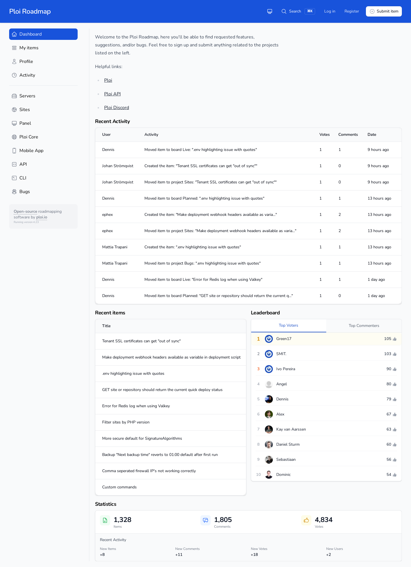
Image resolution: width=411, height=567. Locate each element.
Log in (329, 11)
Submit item (383, 11)
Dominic (283, 474)
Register (351, 11)
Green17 (283, 338)
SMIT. (281, 354)
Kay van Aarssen (291, 429)
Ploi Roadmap (30, 11)
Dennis (282, 399)
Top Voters (288, 325)
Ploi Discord (116, 108)
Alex (280, 414)
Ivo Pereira (285, 369)
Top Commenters (364, 325)
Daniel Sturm (288, 444)
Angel (281, 384)
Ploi (108, 80)
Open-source (25, 211)
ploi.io (41, 217)
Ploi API (112, 94)
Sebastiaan (286, 459)
